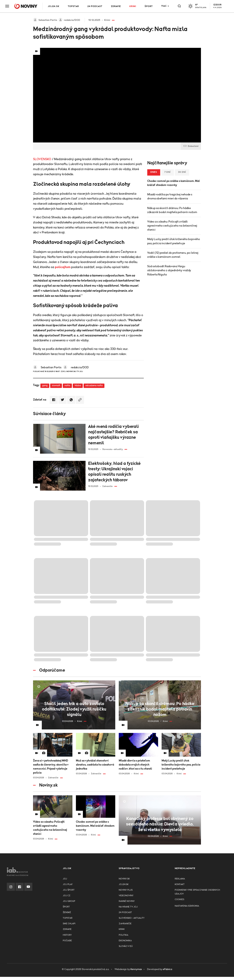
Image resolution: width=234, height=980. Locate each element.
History (67, 935)
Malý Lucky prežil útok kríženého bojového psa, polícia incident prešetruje (173, 241)
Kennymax (136, 969)
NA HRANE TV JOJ (128, 907)
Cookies (179, 899)
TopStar (67, 918)
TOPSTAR (73, 6)
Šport (149, 6)
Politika (123, 935)
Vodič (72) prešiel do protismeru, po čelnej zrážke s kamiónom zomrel (172, 254)
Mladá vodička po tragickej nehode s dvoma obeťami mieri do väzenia (169, 196)
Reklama (180, 879)
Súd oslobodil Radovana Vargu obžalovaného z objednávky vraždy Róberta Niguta (169, 270)
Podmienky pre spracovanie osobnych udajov (197, 892)
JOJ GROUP (69, 901)
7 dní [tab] (167, 172)
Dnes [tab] (153, 172)
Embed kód (190, 146)
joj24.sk (124, 884)
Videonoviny (126, 895)
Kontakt (180, 884)
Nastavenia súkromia (187, 906)
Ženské (67, 912)
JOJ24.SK (53, 6)
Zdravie (116, 6)
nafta (67, 385)
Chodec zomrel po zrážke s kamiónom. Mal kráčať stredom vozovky (173, 183)
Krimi (132, 6)
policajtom (62, 267)
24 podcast (94, 6)
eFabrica (167, 969)
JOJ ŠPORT (69, 890)
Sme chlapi (69, 924)
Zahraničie (125, 924)
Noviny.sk (124, 879)
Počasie (67, 941)
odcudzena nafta (94, 385)
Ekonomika (125, 941)
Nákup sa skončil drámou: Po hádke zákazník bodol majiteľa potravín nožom (172, 210)
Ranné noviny (127, 901)
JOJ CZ (66, 895)
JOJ (65, 879)
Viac (164, 6)
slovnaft (56, 385)
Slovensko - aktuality (131, 918)
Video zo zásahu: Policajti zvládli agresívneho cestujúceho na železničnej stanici (172, 225)
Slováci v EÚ (126, 946)
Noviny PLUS (126, 890)
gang (45, 385)
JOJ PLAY (68, 884)
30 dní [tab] (182, 172)
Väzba (78, 385)
